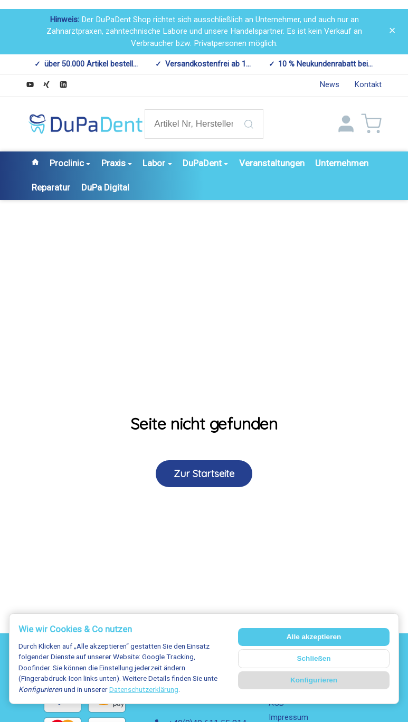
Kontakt (368, 84)
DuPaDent (205, 163)
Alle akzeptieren (314, 637)
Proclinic (70, 163)
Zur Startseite (204, 473)
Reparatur (51, 187)
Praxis (116, 163)
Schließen (313, 658)
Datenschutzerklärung (143, 689)
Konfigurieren (313, 680)
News (329, 84)
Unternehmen (341, 163)
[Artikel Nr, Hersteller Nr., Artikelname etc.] (204, 124)
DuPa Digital (105, 187)
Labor (157, 163)
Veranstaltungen (272, 163)
